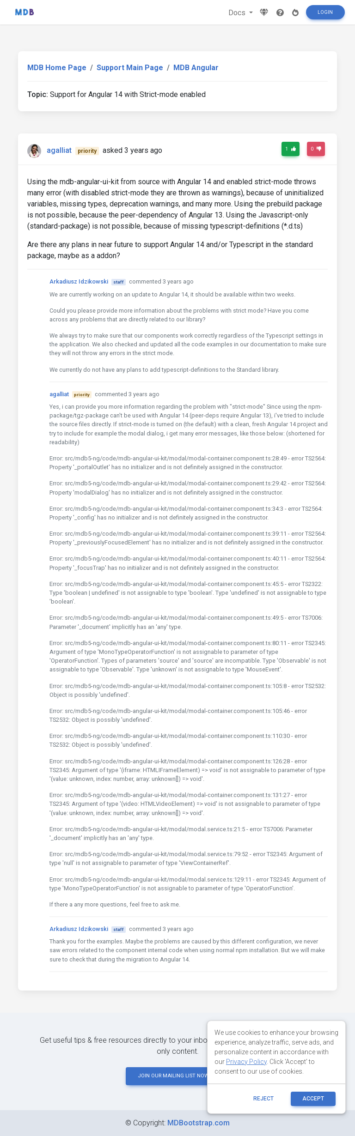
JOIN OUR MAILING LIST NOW (177, 1076)
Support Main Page (130, 67)
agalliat (59, 150)
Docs (237, 12)
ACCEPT (313, 1098)
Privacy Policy (246, 1061)
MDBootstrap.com (198, 1122)
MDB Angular (196, 67)
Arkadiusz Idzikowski (78, 281)
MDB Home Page (56, 67)
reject (263, 1098)
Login (325, 12)
